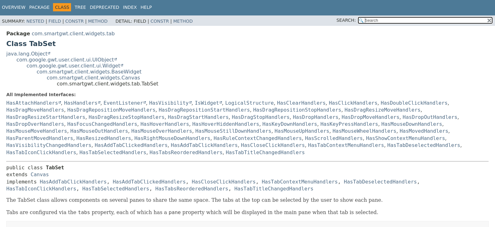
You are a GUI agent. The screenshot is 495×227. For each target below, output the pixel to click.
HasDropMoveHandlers (370, 117)
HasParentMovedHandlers (39, 138)
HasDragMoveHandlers (35, 110)
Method (98, 21)
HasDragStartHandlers (198, 117)
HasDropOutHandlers (430, 117)
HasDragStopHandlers (260, 117)
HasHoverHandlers (164, 124)
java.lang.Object (26, 54)
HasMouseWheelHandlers (364, 131)
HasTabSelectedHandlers (113, 152)
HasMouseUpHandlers (302, 131)
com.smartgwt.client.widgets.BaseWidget (89, 72)
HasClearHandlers (301, 103)
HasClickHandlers (353, 103)
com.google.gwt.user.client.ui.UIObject (65, 60)
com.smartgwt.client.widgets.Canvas (93, 78)
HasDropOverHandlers (35, 124)
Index (130, 7)
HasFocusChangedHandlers (102, 124)
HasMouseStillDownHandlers (233, 131)
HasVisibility (168, 103)
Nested (35, 21)
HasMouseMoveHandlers (36, 131)
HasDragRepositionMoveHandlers (111, 110)
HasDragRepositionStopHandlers (297, 110)
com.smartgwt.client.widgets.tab (73, 34)
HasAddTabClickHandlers (204, 145)
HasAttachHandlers (32, 103)
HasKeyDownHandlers (289, 124)
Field (55, 21)
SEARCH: (346, 20)
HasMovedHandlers (424, 131)
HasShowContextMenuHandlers (405, 138)
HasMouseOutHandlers (99, 131)
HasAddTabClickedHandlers (131, 145)
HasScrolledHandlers (334, 138)
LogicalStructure (249, 103)
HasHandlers (81, 103)
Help (146, 7)
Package (39, 7)
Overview (14, 7)
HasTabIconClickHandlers (41, 152)
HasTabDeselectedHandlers (423, 145)
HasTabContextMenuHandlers (346, 145)
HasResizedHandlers (103, 138)
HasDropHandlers (316, 117)
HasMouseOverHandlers (161, 131)
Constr (74, 21)
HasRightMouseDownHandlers (172, 138)
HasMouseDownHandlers (411, 124)
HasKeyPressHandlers (349, 124)
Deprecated (104, 7)
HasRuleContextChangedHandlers (258, 138)
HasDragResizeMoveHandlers (382, 110)
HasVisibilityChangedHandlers (49, 145)
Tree (80, 7)
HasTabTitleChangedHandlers (265, 152)
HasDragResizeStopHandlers (127, 117)
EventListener (123, 103)
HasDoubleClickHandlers (414, 103)
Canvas (40, 175)
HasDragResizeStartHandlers (45, 117)
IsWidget (207, 103)
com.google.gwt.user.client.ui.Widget (73, 66)
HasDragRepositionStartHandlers (204, 110)
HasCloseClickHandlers (273, 145)
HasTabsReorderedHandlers (186, 152)
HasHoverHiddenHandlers (225, 124)
